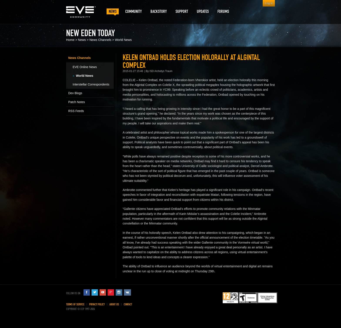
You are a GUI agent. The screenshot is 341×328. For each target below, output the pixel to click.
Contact (128, 304)
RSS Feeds (76, 111)
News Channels (100, 40)
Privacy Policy (97, 304)
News (82, 40)
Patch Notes (76, 102)
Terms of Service (75, 304)
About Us (114, 304)
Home (70, 40)
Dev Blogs (75, 93)
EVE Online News (85, 67)
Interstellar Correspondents (91, 84)
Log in (269, 3)
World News (123, 40)
